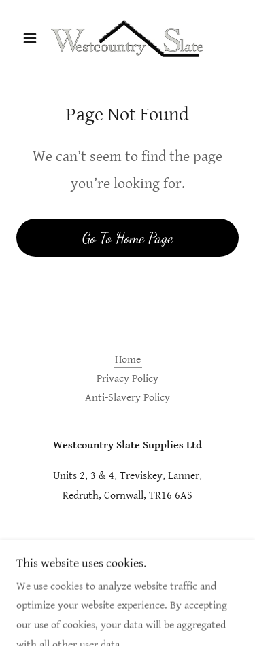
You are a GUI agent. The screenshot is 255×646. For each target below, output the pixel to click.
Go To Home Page (127, 238)
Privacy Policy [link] (127, 378)
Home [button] (128, 359)
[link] (127, 38)
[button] (33, 38)
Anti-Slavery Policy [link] (127, 397)
